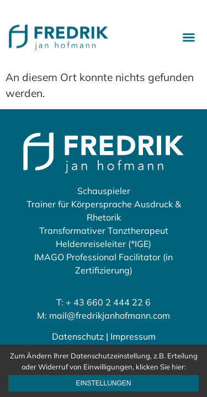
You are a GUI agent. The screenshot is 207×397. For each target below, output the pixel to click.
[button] (189, 36)
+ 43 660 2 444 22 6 (108, 302)
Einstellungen (103, 383)
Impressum (133, 336)
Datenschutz (78, 336)
